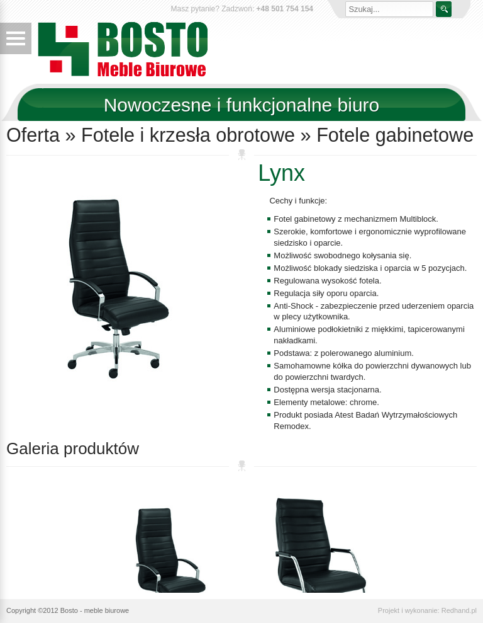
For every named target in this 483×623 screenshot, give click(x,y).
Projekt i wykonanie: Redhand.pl (427, 610)
